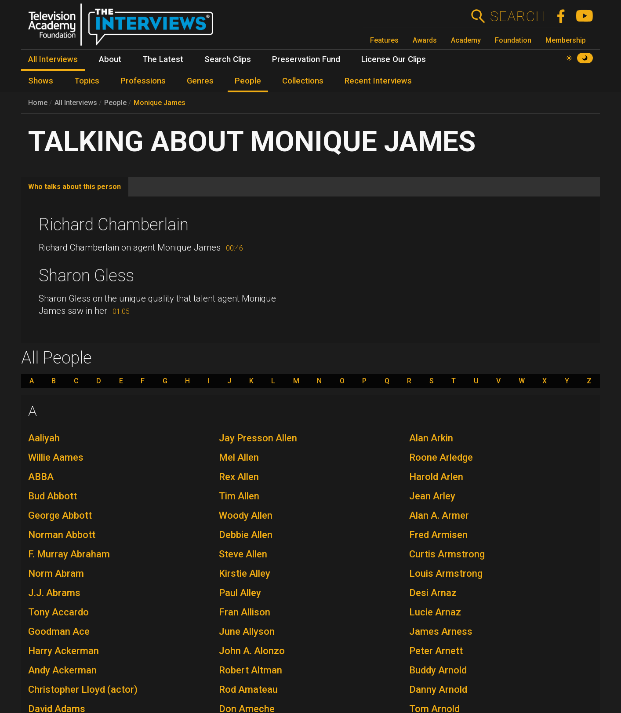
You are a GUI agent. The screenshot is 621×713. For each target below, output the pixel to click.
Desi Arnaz (433, 592)
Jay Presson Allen (258, 438)
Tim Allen (239, 496)
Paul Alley (240, 592)
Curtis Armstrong (447, 554)
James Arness (440, 631)
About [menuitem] (110, 59)
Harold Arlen (436, 476)
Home (37, 102)
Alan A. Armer (439, 515)
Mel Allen (239, 457)
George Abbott (60, 515)
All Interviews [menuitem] (53, 59)
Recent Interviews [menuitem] (378, 81)
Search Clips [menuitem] (227, 59)
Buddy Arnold (438, 670)
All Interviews (75, 102)
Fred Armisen (438, 534)
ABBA (41, 476)
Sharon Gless (86, 275)
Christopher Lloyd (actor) (83, 689)
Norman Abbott (61, 534)
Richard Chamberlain (114, 224)
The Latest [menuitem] (162, 59)
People (115, 102)
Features (384, 40)
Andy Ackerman (62, 670)
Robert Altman (250, 670)
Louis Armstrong (446, 573)
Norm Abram (56, 573)
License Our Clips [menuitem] (393, 59)
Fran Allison (244, 612)
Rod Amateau (248, 689)
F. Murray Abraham (69, 554)
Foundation (513, 40)
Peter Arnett (436, 650)
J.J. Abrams (54, 592)
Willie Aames (56, 457)
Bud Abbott (52, 496)
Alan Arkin (431, 438)
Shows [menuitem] (40, 81)
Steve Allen (243, 554)
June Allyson (247, 631)
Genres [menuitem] (200, 81)
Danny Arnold (438, 689)
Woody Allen (245, 515)
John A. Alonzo (252, 650)
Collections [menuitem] (302, 81)
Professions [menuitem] (143, 81)
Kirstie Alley (244, 573)
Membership (565, 40)
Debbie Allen (245, 534)
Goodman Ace (59, 631)
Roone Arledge (441, 457)
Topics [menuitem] (86, 81)
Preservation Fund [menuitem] (306, 59)
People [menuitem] (248, 81)
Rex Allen (239, 476)
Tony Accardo (58, 612)
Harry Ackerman (63, 650)
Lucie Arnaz (435, 612)
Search (517, 16)
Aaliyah (44, 438)
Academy (466, 40)
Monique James (159, 102)
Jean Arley (432, 496)
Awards (425, 40)
